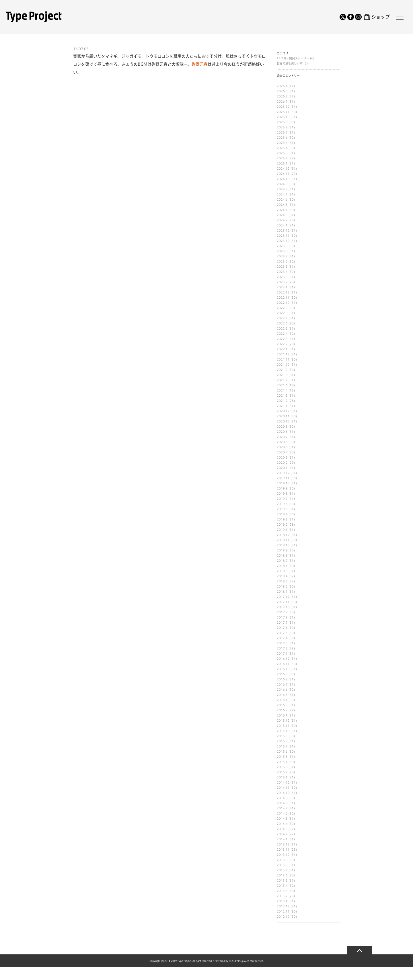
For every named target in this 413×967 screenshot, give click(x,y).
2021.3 (282, 396)
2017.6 (282, 628)
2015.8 (282, 741)
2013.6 (282, 875)
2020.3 (282, 457)
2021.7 (282, 380)
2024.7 (282, 194)
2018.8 (282, 555)
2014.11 (283, 788)
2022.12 (283, 292)
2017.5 (282, 633)
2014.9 (282, 798)
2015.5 (282, 757)
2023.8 (282, 251)
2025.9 (282, 122)
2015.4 (282, 762)
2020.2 (282, 463)
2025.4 (282, 148)
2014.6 (282, 813)
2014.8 (282, 803)
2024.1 (282, 225)
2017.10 (283, 607)
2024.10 (283, 179)
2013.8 (282, 865)
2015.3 (282, 767)
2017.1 (282, 653)
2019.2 (282, 524)
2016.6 (282, 690)
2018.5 (282, 571)
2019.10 (283, 483)
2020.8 (282, 432)
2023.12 (283, 230)
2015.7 (282, 746)
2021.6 (282, 385)
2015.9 (282, 736)
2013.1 (282, 901)
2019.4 (282, 514)
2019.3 (282, 519)
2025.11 (283, 112)
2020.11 (283, 416)
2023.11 (283, 236)
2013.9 (282, 860)
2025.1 (282, 163)
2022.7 (282, 318)
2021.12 (283, 354)
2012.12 (283, 906)
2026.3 (282, 91)
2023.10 (283, 241)
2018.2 (282, 586)
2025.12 (283, 107)
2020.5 (282, 447)
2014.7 (282, 808)
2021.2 (282, 401)
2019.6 (282, 504)
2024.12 (283, 169)
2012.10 (283, 917)
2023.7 (282, 256)
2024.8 (282, 189)
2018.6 (282, 566)
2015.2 (282, 772)
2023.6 (282, 261)
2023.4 (282, 272)
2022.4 (282, 334)
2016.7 (282, 684)
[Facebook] (350, 17)
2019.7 (282, 499)
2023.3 (282, 277)
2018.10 (283, 545)
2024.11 (283, 174)
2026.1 (282, 101)
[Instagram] (358, 17)
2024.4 (282, 210)
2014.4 (282, 824)
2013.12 (283, 844)
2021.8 (282, 375)
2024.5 (282, 205)
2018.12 (283, 535)
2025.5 (282, 143)
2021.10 (283, 365)
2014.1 (282, 839)
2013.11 (283, 849)
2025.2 (282, 158)
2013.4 (282, 886)
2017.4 (282, 638)
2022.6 (282, 323)
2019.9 (282, 488)
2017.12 (283, 597)
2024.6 (282, 199)
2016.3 (282, 705)
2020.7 (282, 437)
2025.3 (282, 153)
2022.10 (283, 303)
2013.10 (283, 855)
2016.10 (283, 669)
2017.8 (282, 617)
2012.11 (283, 911)
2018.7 (282, 561)
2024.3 (282, 215)
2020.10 (283, 421)
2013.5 (282, 880)
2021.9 (282, 370)
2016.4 (282, 700)
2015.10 (283, 731)
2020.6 (282, 442)
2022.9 (282, 308)
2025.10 (283, 117)
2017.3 (282, 643)
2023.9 (282, 246)
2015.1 (282, 777)
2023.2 (282, 282)
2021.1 (282, 406)
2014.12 (283, 782)
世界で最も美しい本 (290, 63)
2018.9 (282, 550)
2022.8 (282, 313)
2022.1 (282, 349)
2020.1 (282, 468)
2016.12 (283, 659)
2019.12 (283, 473)
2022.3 (282, 339)
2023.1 (282, 287)
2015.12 (283, 721)
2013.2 (282, 896)
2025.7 (282, 132)
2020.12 (283, 411)
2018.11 (283, 540)
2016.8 (282, 679)
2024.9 (282, 184)
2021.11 (283, 359)
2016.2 (282, 710)
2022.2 (282, 344)
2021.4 (282, 390)
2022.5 (282, 328)
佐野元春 (200, 64)
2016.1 (282, 715)
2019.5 (282, 509)
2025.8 (282, 127)
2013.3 (282, 891)
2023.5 (282, 267)
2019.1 (282, 530)
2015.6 (282, 751)
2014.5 (282, 819)
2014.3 (282, 829)
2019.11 (283, 478)
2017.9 (282, 612)
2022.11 (283, 297)
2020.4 (282, 452)
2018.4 (282, 576)
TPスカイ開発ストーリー (293, 58)
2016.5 (282, 695)
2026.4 (282, 86)
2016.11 (283, 664)
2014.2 (282, 834)
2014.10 (283, 793)
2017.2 (282, 648)
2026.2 (282, 96)
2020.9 (282, 426)
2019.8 (282, 494)
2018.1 (282, 592)
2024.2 (282, 220)
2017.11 (283, 602)
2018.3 (282, 581)
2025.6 (282, 138)
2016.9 (282, 674)
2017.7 (282, 622)
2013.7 (282, 870)
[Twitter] (343, 17)
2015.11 (283, 726)
